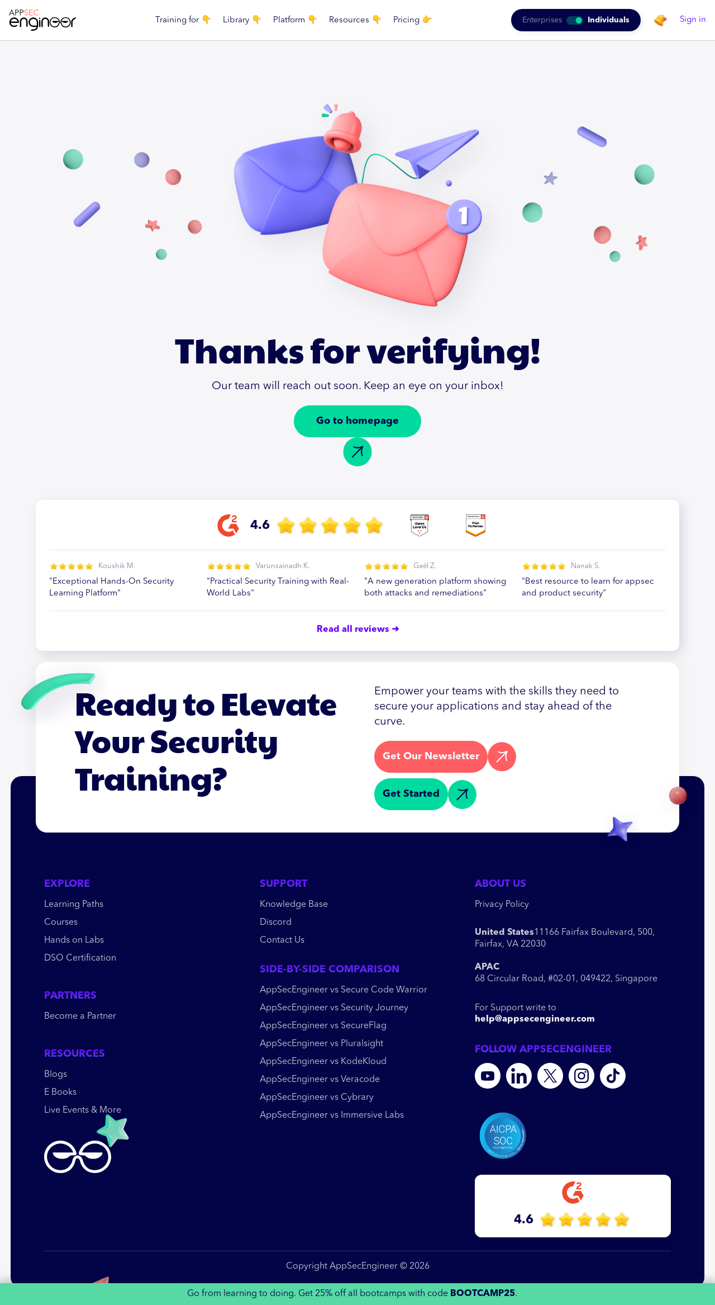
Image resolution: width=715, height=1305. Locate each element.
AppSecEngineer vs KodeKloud (323, 1061)
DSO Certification (80, 958)
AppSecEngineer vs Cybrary (317, 1097)
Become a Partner (80, 1016)
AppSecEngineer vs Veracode (320, 1079)
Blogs (55, 1074)
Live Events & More (82, 1110)
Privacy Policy (502, 904)
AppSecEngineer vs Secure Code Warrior (343, 990)
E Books (60, 1092)
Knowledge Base (294, 904)
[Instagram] (581, 1076)
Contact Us (282, 940)
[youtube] (487, 1076)
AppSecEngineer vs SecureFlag (323, 1026)
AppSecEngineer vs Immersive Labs (332, 1115)
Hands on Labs (74, 940)
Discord (276, 922)
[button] (183, 20)
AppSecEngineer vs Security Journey (334, 1008)
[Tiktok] (613, 1076)
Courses (61, 922)
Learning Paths (73, 904)
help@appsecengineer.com (535, 1019)
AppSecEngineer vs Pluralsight (321, 1043)
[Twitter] (550, 1076)
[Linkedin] (519, 1076)
